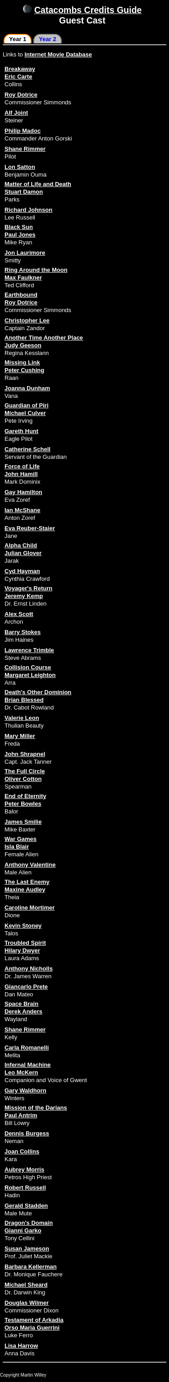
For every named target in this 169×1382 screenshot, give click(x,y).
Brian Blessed (24, 699)
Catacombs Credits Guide (88, 10)
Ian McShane (22, 510)
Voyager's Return (28, 588)
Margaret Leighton (30, 675)
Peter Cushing (24, 370)
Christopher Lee (27, 320)
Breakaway (20, 68)
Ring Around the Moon (36, 269)
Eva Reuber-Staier (30, 528)
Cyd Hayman (22, 571)
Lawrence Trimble (29, 650)
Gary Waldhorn (25, 1090)
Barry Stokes (23, 632)
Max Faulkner (23, 277)
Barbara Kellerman (31, 1266)
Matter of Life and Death (38, 184)
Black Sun (19, 227)
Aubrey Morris (24, 1169)
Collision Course (28, 667)
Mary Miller (20, 736)
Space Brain (21, 1003)
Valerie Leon (22, 717)
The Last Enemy (27, 881)
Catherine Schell (27, 449)
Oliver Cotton (23, 778)
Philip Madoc (23, 130)
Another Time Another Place (44, 337)
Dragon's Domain (29, 1222)
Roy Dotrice (21, 94)
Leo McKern (21, 1072)
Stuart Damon (24, 191)
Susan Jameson (27, 1248)
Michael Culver (25, 413)
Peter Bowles (23, 803)
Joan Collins (22, 1151)
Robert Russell (25, 1187)
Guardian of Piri (27, 405)
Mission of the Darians (36, 1107)
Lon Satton (20, 166)
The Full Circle (25, 771)
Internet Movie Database (58, 54)
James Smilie (23, 821)
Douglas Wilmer (27, 1302)
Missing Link (22, 362)
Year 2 (47, 39)
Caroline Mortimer (30, 907)
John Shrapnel (25, 754)
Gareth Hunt (21, 431)
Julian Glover (23, 553)
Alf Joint (16, 112)
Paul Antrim (21, 1115)
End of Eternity (25, 796)
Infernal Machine (28, 1064)
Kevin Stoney (23, 925)
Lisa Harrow (21, 1345)
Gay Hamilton (23, 492)
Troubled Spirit (25, 942)
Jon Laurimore (25, 252)
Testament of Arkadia (34, 1320)
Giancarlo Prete (26, 986)
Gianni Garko (23, 1230)
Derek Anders (23, 1011)
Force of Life (22, 466)
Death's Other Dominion (38, 692)
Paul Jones (20, 234)
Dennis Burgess (27, 1133)
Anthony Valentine (30, 864)
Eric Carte (18, 76)
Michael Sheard (26, 1284)
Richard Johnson (28, 209)
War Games (21, 839)
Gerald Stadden (26, 1205)
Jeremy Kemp (24, 596)
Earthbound (21, 294)
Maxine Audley (25, 889)
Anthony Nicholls (29, 968)
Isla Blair (17, 846)
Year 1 (17, 39)
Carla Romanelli (27, 1047)
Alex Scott (19, 614)
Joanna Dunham (27, 388)
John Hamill (21, 474)
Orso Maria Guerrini (32, 1327)
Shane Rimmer (25, 148)
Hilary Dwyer (22, 950)
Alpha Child (21, 545)
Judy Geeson (23, 345)
